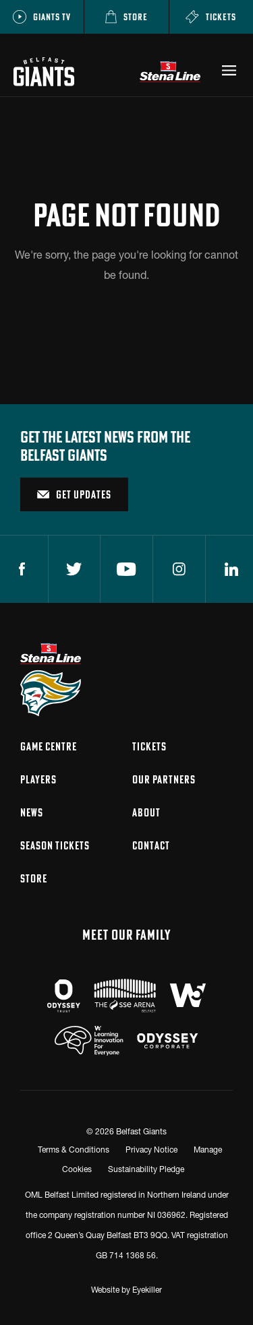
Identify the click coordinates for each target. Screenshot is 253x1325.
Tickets (149, 746)
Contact (151, 845)
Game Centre (48, 746)
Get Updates (74, 494)
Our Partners (164, 779)
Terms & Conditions (73, 1149)
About (146, 812)
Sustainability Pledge (146, 1169)
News (31, 812)
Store (33, 878)
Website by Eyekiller (126, 1290)
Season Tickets (55, 845)
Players (38, 779)
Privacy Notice (151, 1149)
